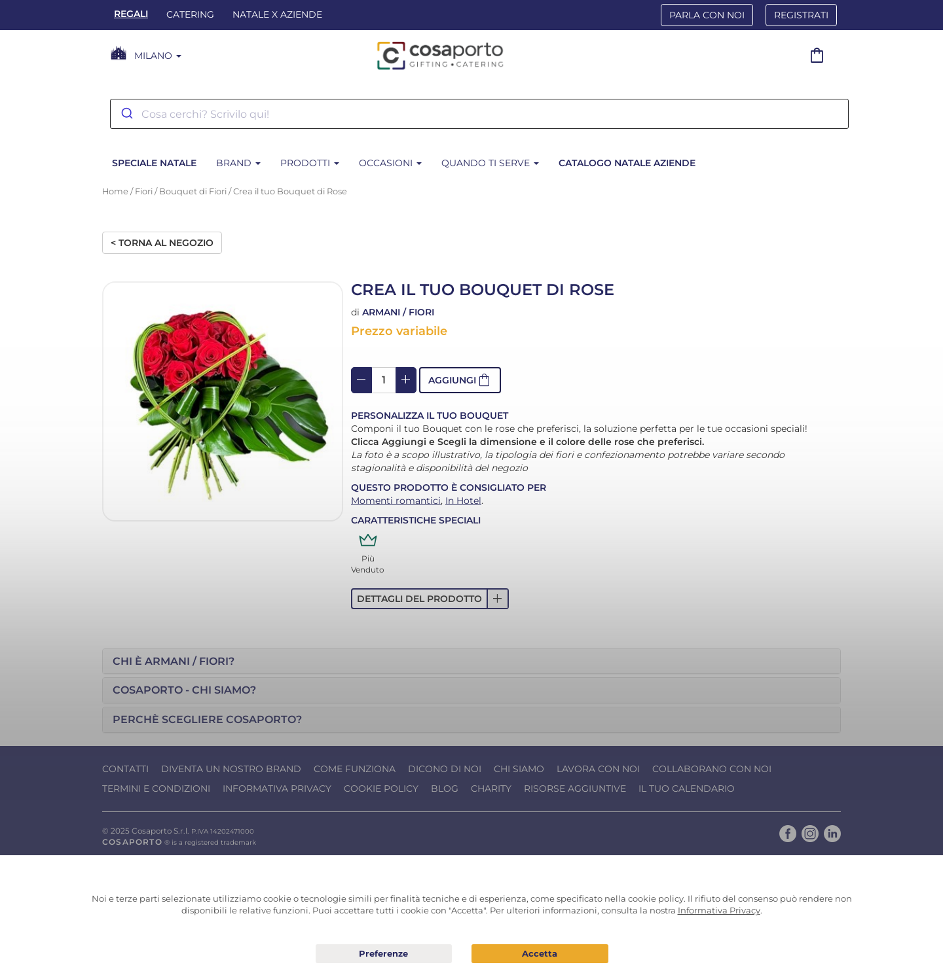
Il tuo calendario (686, 788)
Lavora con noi (598, 769)
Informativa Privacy (277, 788)
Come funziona (355, 769)
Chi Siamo (519, 769)
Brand (238, 163)
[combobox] (479, 114)
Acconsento (540, 953)
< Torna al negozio (162, 243)
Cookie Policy (381, 788)
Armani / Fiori (398, 312)
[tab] (471, 661)
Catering (190, 14)
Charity (491, 788)
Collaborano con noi (711, 769)
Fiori (144, 191)
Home (115, 191)
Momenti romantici (396, 500)
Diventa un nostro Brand (231, 769)
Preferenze (384, 954)
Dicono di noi (444, 769)
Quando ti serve (490, 163)
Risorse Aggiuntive (575, 788)
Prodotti (309, 163)
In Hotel (463, 500)
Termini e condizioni (156, 788)
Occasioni (390, 163)
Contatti (125, 769)
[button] (460, 380)
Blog (444, 788)
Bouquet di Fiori (193, 191)
